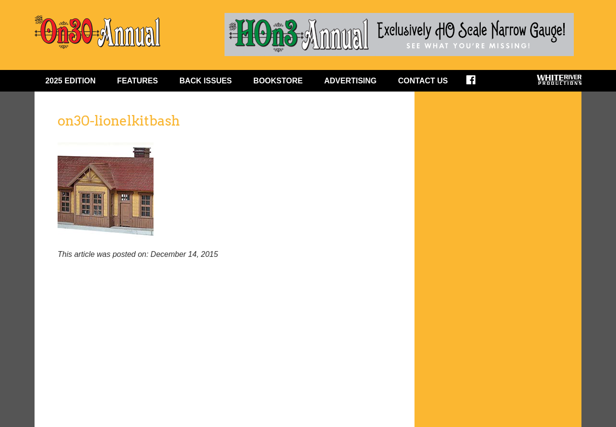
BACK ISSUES (205, 81)
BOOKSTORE (278, 81)
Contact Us (423, 81)
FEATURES (137, 81)
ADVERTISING (350, 81)
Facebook (477, 83)
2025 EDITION (70, 81)
